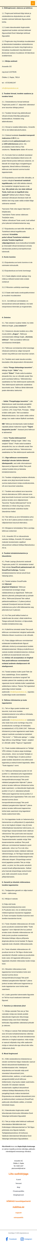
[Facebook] (11, 1239)
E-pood (18, 1179)
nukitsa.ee (18, 1207)
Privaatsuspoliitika (18, 1191)
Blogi (18, 1187)
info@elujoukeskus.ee (10, 88)
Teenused (18, 1183)
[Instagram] (26, 1239)
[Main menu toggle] (33, 3)
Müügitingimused (18, 1195)
